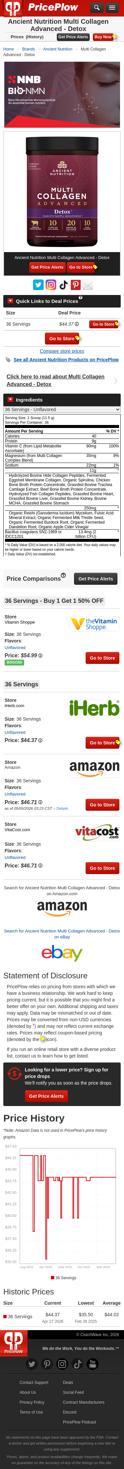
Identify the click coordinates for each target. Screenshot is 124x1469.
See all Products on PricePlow (66, 359)
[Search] (97, 8)
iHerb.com (14, 705)
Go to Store (82, 267)
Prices (17, 36)
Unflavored (15, 647)
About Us (28, 1392)
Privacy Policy (32, 1402)
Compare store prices (62, 351)
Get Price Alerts (73, 37)
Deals (68, 1382)
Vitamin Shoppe (20, 622)
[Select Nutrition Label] (62, 409)
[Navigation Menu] (112, 8)
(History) (34, 36)
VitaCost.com (17, 829)
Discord (69, 1412)
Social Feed (73, 1392)
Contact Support (34, 1382)
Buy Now (104, 37)
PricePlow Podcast (79, 1422)
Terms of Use (31, 1412)
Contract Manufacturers (83, 1402)
